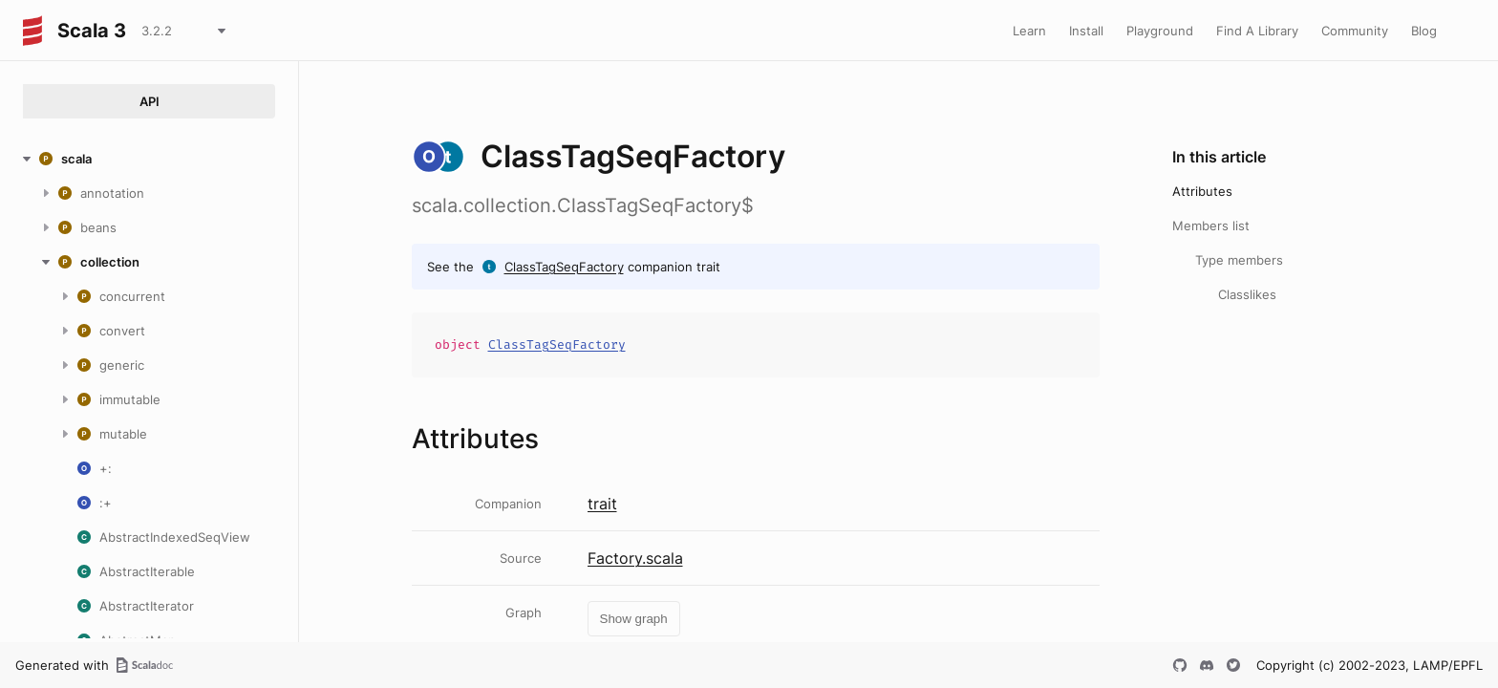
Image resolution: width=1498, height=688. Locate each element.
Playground (1159, 30)
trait (602, 503)
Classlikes (1247, 294)
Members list (1211, 225)
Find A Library (1257, 30)
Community (1354, 30)
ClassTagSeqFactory (564, 266)
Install (1086, 30)
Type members (1239, 260)
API (149, 101)
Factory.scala (635, 558)
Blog (1424, 30)
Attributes (1202, 191)
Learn (1029, 30)
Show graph (634, 619)
